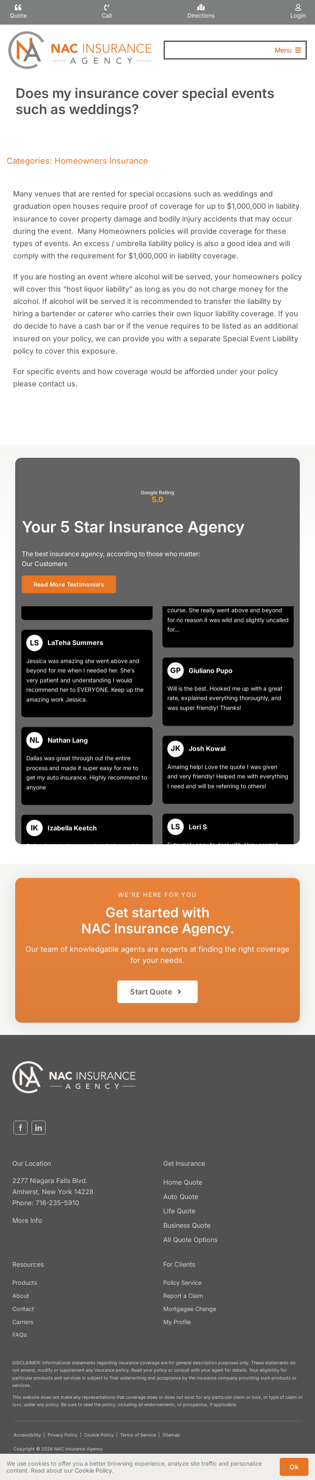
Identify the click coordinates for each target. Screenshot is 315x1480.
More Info (27, 1220)
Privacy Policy (63, 1435)
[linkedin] (39, 1128)
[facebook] (20, 1128)
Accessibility (27, 1435)
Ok (294, 1467)
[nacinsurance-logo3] (73, 1064)
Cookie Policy (99, 1435)
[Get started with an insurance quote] (157, 995)
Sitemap (171, 1435)
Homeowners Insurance (101, 161)
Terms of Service (138, 1435)
